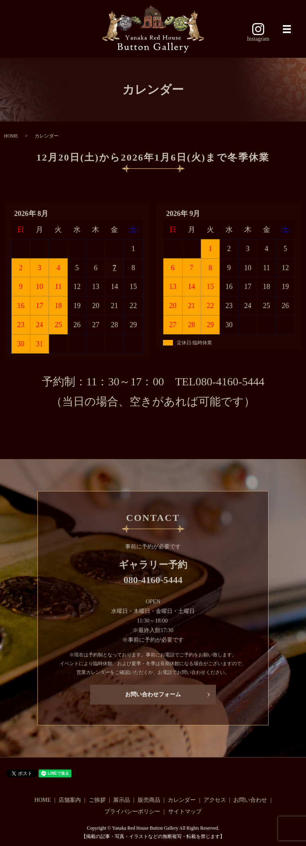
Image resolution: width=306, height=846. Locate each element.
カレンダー (182, 800)
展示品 (121, 800)
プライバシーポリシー (132, 812)
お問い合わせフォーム (153, 699)
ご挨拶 (97, 800)
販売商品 (149, 800)
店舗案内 (70, 800)
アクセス (215, 800)
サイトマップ (185, 812)
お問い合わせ (250, 800)
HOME (11, 136)
